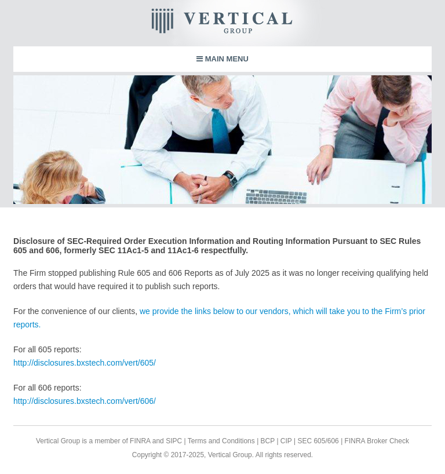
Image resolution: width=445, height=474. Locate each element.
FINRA (140, 441)
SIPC (174, 441)
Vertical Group (258, 23)
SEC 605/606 (317, 441)
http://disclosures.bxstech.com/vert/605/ (84, 362)
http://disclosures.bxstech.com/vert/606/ (84, 401)
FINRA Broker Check (377, 441)
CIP (285, 441)
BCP (266, 441)
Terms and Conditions (221, 441)
